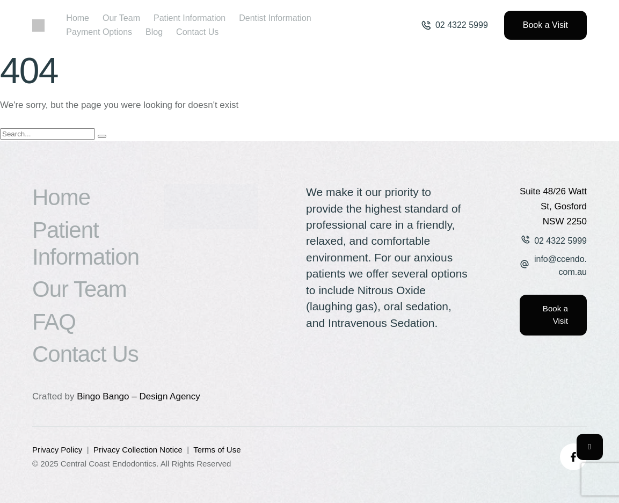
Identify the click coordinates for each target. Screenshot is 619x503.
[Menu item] (77, 18)
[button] (454, 25)
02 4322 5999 (560, 240)
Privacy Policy (57, 449)
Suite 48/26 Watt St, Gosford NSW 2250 (553, 206)
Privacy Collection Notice (138, 449)
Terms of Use (217, 449)
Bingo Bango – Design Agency (138, 396)
